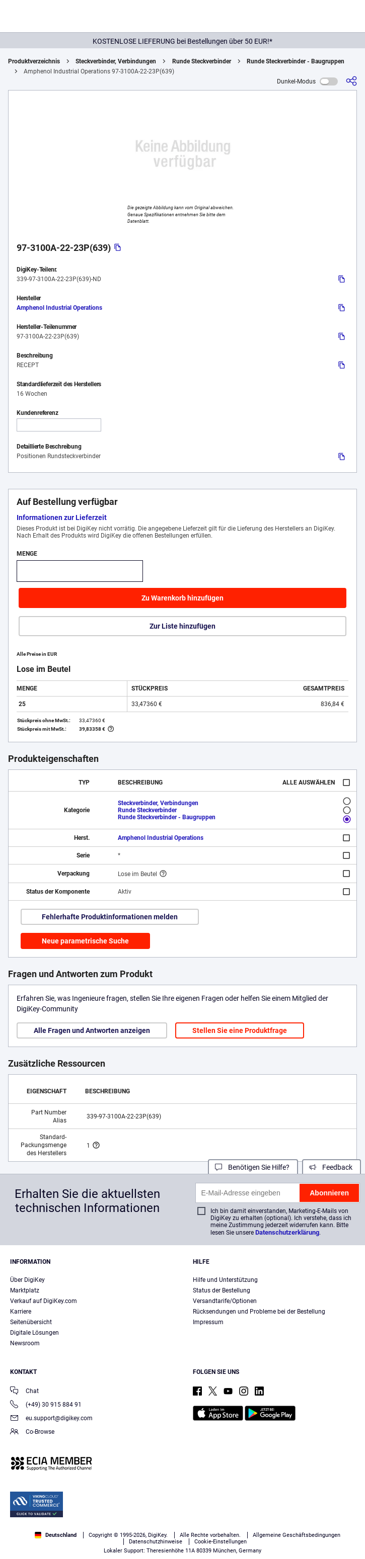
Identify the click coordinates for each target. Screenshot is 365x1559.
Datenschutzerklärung (287, 1232)
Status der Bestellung (221, 1290)
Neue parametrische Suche (85, 941)
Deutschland (56, 1535)
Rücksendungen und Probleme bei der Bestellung (259, 1311)
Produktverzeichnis (34, 61)
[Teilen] (351, 81)
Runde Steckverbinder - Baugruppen (295, 61)
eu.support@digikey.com (51, 1419)
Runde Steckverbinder (201, 61)
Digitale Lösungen (34, 1332)
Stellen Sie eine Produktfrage (239, 1030)
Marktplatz (24, 1290)
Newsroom (25, 1343)
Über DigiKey (27, 1279)
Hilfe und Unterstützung (225, 1279)
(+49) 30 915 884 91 (46, 1405)
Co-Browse (32, 1432)
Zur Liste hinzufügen (182, 626)
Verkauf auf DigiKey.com (43, 1301)
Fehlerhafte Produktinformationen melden (110, 917)
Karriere (20, 1311)
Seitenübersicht (31, 1322)
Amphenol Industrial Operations (59, 307)
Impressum (208, 1322)
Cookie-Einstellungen (220, 1541)
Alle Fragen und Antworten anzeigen (92, 1030)
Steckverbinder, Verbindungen (116, 61)
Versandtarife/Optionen (225, 1301)
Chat (24, 1392)
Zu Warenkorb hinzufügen (182, 598)
